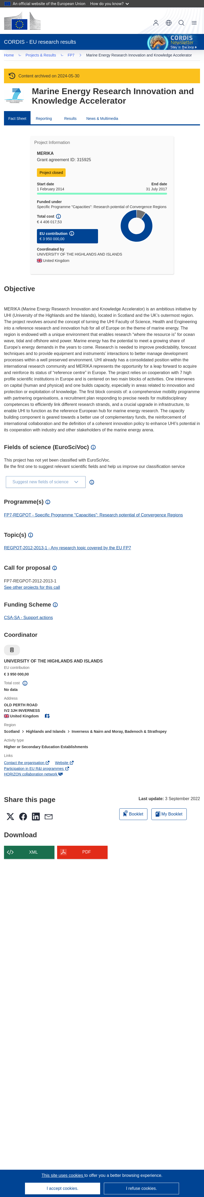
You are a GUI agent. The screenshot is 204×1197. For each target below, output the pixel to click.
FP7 (72, 56)
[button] (169, 23)
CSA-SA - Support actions (28, 618)
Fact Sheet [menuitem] (17, 119)
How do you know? (109, 3)
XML (33, 853)
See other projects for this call (32, 588)
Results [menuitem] (70, 119)
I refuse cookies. (141, 1188)
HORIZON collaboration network (33, 775)
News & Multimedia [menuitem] (102, 119)
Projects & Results (42, 56)
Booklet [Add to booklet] (133, 814)
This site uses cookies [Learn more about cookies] (62, 1175)
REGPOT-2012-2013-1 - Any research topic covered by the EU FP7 (67, 549)
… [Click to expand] (13, 55)
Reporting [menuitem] (44, 119)
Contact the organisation (27, 764)
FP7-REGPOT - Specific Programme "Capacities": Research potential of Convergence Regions (93, 516)
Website (64, 764)
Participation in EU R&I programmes (36, 770)
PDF (86, 853)
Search (181, 23)
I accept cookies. (62, 1188)
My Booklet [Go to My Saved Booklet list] (169, 815)
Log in (156, 23)
